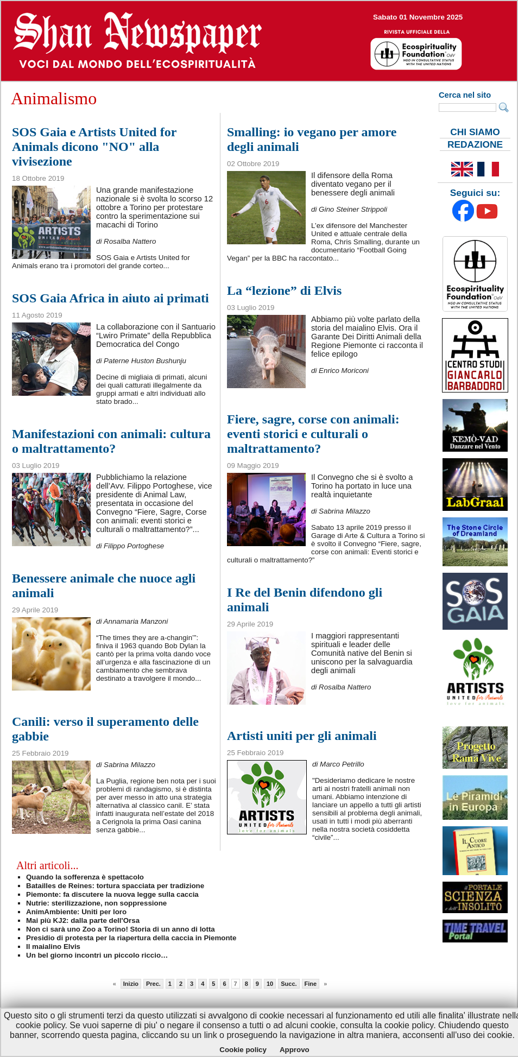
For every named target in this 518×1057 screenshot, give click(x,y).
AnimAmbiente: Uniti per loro (76, 912)
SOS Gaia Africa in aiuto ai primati (110, 298)
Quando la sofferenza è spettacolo (85, 877)
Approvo (294, 1050)
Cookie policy (243, 1050)
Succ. (288, 983)
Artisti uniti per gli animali (302, 736)
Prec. (153, 983)
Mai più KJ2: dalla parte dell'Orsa (83, 920)
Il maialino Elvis (53, 946)
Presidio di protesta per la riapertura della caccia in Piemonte (131, 938)
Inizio (130, 983)
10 (270, 983)
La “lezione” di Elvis (284, 290)
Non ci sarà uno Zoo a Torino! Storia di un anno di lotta (120, 929)
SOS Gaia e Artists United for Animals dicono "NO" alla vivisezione (94, 146)
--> (259, 41)
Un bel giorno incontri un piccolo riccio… (97, 955)
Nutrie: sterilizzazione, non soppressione (96, 903)
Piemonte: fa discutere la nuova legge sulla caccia (112, 894)
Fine (311, 983)
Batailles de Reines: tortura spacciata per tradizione (115, 886)
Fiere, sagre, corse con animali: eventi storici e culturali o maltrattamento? (313, 433)
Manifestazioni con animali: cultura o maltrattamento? (111, 441)
